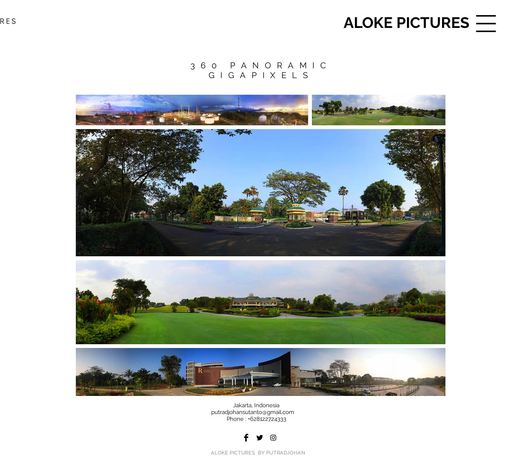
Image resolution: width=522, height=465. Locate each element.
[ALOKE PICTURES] (407, 23)
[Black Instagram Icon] (273, 438)
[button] (486, 23)
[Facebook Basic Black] (246, 438)
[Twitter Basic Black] (260, 438)
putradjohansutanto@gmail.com (252, 412)
